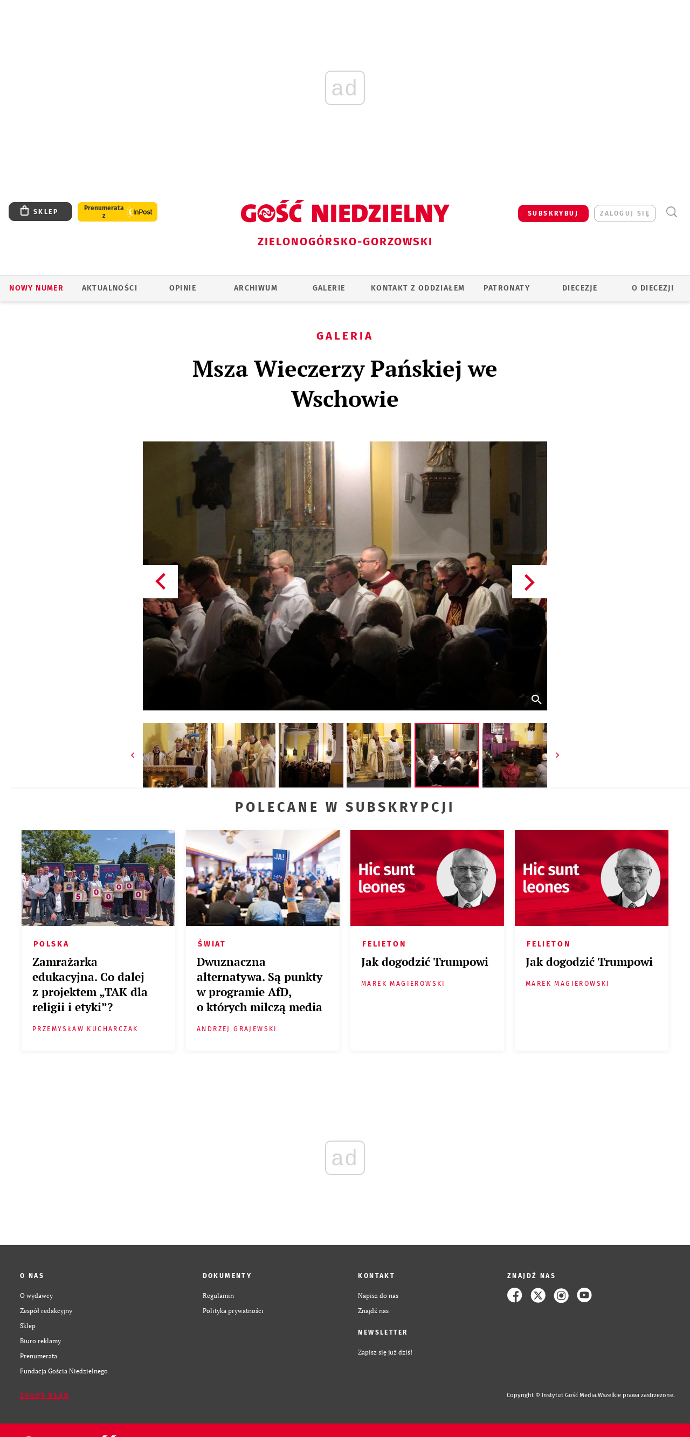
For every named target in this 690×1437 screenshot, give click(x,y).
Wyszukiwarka (671, 212)
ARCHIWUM (256, 288)
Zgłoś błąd (45, 1395)
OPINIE (182, 288)
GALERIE (329, 288)
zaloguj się (625, 213)
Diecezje (579, 288)
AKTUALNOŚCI (109, 288)
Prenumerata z (104, 211)
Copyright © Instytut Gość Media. (552, 1395)
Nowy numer (36, 288)
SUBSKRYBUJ (553, 213)
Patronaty (507, 288)
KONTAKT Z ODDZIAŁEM (418, 288)
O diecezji (653, 288)
